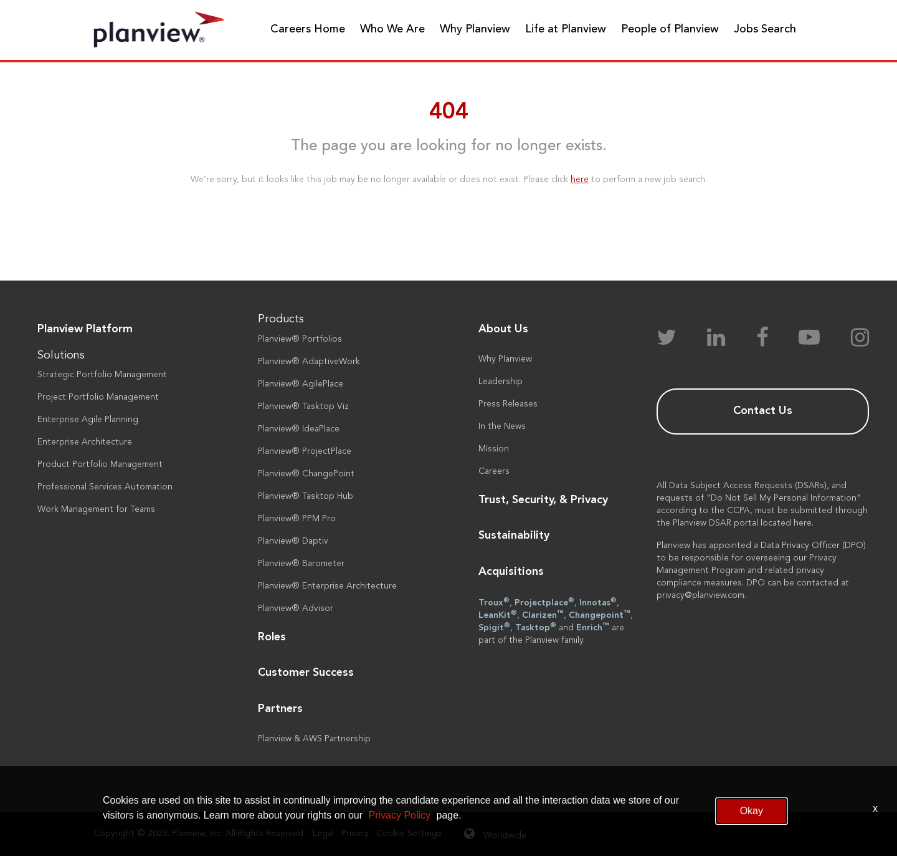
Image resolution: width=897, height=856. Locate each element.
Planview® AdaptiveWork (309, 361)
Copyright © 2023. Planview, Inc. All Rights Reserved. (199, 833)
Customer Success (306, 672)
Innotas (598, 602)
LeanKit (497, 615)
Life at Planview (565, 29)
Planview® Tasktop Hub (305, 496)
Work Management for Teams (96, 509)
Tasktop (535, 627)
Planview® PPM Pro (297, 518)
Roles (272, 637)
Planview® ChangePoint (306, 473)
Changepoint (599, 615)
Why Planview (475, 29)
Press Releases (508, 404)
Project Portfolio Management (98, 397)
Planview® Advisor (295, 608)
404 (448, 113)
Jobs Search (765, 29)
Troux (494, 602)
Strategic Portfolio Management (102, 374)
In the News (502, 426)
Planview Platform (85, 329)
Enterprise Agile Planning (87, 419)
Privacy (355, 833)
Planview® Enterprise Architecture (327, 586)
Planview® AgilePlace (300, 384)
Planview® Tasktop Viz (303, 406)
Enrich (592, 627)
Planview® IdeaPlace (298, 429)
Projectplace (544, 602)
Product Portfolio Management (100, 464)
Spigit (494, 627)
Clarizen (543, 615)
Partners (280, 708)
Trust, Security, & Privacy (543, 500)
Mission (493, 449)
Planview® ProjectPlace (304, 451)
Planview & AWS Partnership (314, 738)
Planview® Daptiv (293, 541)
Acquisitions (511, 571)
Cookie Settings (409, 833)
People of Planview (670, 29)
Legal (323, 833)
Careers (494, 471)
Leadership (500, 381)
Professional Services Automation (105, 487)
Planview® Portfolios (300, 339)
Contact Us (762, 410)
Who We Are (392, 29)
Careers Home (307, 29)
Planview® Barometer (301, 563)
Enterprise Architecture (84, 442)
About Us (503, 329)
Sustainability (513, 535)
